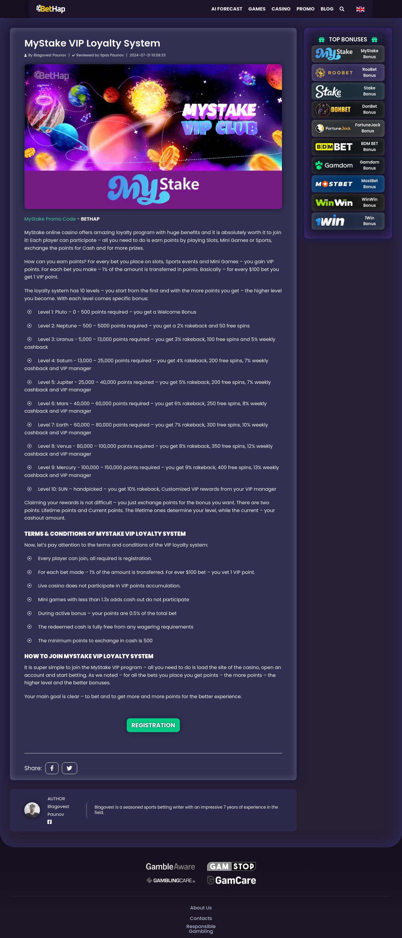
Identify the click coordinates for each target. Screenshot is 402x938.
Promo (306, 8)
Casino (280, 8)
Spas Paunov (112, 55)
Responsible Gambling (201, 929)
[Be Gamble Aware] (170, 866)
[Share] (52, 768)
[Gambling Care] (170, 880)
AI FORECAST (227, 8)
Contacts (201, 918)
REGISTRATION (153, 725)
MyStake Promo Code (50, 219)
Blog (327, 8)
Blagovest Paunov (50, 55)
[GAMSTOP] (231, 866)
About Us (201, 907)
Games (256, 8)
